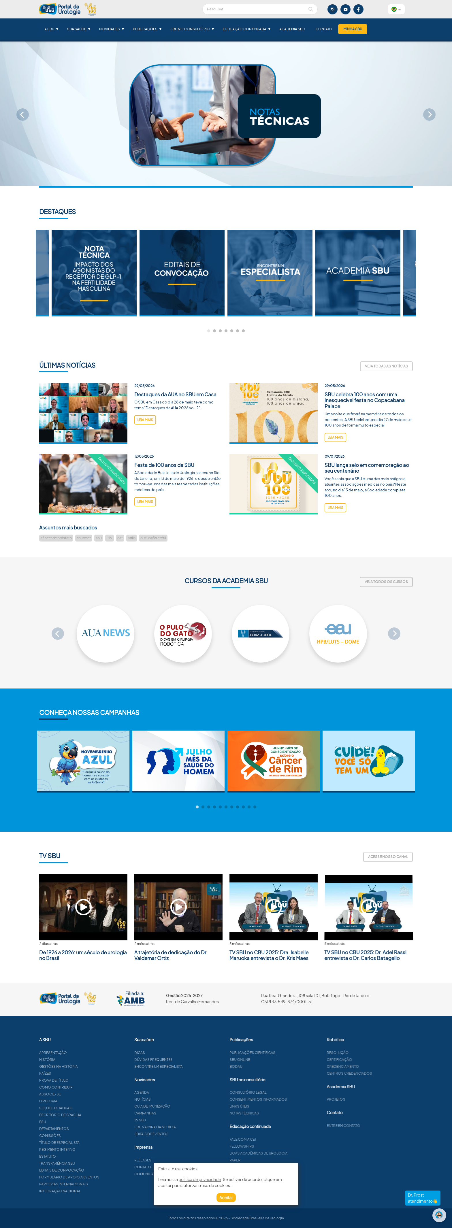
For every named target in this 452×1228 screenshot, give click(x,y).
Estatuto (74, 1156)
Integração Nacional (87, 1191)
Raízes (72, 1073)
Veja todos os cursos (386, 582)
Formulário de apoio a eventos (96, 1177)
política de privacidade (199, 1179)
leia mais (145, 446)
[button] (396, 9)
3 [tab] (220, 331)
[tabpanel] (269, 273)
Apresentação (80, 1052)
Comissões (77, 1135)
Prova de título (80, 1080)
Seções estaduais (82, 1108)
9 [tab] (243, 807)
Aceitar (226, 1197)
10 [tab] (249, 807)
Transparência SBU (84, 1163)
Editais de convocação (88, 1170)
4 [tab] (226, 331)
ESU (69, 1122)
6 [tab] (237, 331)
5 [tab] (232, 331)
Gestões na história (85, 1066)
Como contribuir (82, 1087)
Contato (324, 29)
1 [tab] (209, 331)
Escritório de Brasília (87, 1115)
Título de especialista (86, 1142)
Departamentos (81, 1129)
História (74, 1059)
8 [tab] (237, 807)
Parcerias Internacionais (90, 1184)
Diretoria (75, 1101)
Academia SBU (292, 29)
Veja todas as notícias (386, 366)
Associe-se (77, 1094)
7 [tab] (243, 331)
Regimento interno (84, 1149)
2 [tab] (214, 331)
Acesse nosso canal (388, 856)
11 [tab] (255, 807)
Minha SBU (352, 29)
